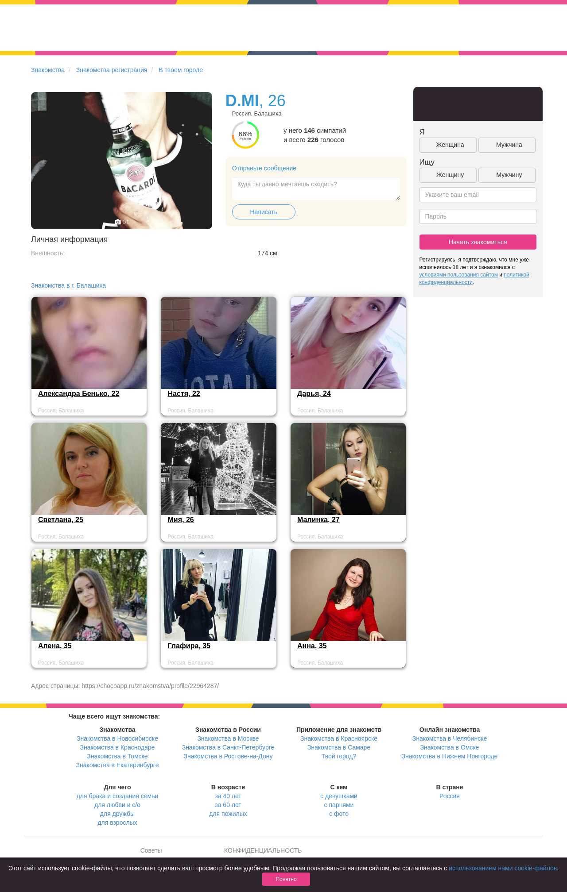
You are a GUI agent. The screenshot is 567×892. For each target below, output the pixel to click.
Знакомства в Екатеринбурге (117, 765)
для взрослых (117, 822)
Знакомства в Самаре (338, 747)
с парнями (339, 804)
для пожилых (228, 813)
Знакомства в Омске (449, 747)
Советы (151, 850)
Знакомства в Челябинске (449, 738)
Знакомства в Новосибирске (117, 738)
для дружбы (117, 813)
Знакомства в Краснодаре (117, 747)
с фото (339, 813)
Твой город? (339, 756)
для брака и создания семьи (118, 796)
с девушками (338, 796)
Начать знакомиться (478, 242)
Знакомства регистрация (112, 69)
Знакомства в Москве (228, 738)
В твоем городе (181, 69)
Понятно (286, 879)
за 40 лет (228, 796)
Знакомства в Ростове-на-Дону (228, 756)
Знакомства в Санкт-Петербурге (228, 747)
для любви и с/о (117, 804)
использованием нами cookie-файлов (503, 868)
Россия (449, 796)
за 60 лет (228, 804)
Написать (263, 211)
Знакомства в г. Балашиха (68, 285)
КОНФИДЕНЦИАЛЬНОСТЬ (263, 850)
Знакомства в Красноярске (338, 738)
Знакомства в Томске (117, 756)
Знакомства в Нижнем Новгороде (450, 756)
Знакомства (48, 69)
